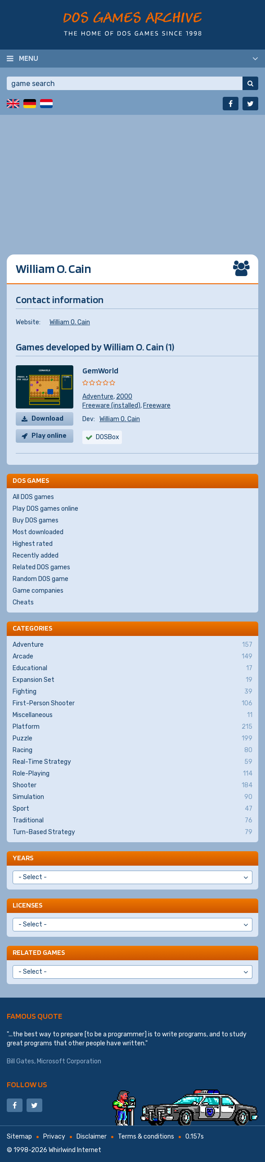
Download (47, 418)
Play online (49, 436)
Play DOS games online (45, 509)
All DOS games (33, 497)
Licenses (27, 905)
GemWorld (100, 370)
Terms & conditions (146, 1136)
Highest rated (33, 544)
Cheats (23, 602)
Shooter (132, 785)
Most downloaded (38, 532)
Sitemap (19, 1136)
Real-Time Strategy (132, 762)
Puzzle (132, 738)
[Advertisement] (132, 178)
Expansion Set (132, 680)
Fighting (132, 691)
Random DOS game (40, 579)
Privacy (54, 1136)
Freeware (157, 405)
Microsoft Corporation (69, 1061)
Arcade (132, 656)
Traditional (132, 820)
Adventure (97, 396)
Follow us (27, 1084)
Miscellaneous (132, 715)
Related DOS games (41, 567)
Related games (39, 952)
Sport (132, 808)
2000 (124, 396)
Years (23, 857)
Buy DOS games (35, 520)
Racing (132, 750)
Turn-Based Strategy (132, 832)
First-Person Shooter (132, 703)
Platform (132, 726)
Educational (132, 668)
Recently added (35, 555)
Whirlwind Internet (75, 1150)
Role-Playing (132, 773)
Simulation (132, 797)
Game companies (38, 591)
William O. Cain (69, 322)
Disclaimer (91, 1136)
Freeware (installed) (111, 405)
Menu (28, 58)
